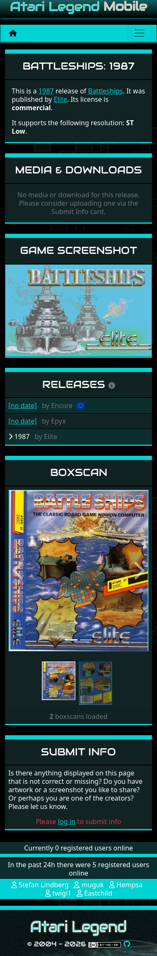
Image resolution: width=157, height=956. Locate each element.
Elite (60, 99)
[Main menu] (139, 33)
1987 (46, 91)
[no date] (22, 405)
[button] (18, 570)
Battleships (105, 91)
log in (66, 821)
